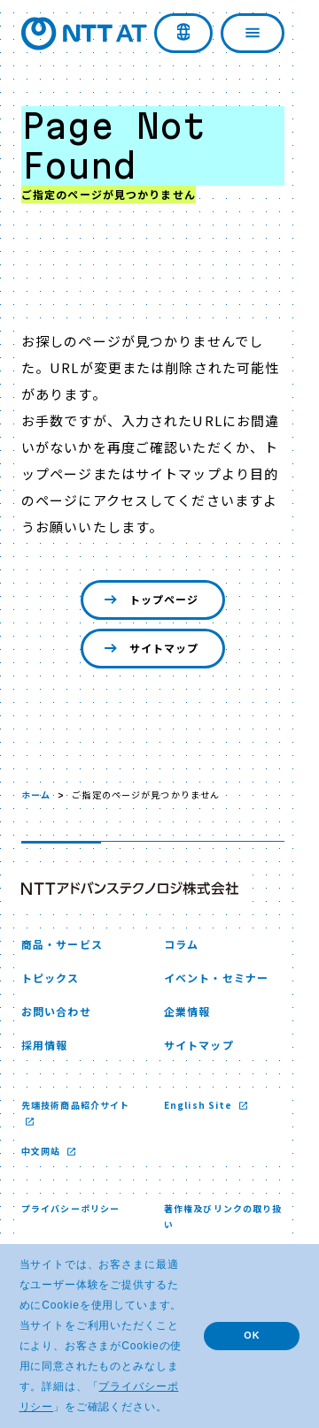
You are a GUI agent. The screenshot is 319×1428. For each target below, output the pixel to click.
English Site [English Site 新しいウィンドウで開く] (200, 1104)
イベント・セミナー (216, 977)
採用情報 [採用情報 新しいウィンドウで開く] (44, 1044)
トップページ (150, 600)
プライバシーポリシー (70, 1208)
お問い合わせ (56, 1011)
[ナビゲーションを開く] (252, 33)
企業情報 (187, 1011)
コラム (181, 943)
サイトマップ (150, 648)
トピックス (50, 977)
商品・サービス (62, 943)
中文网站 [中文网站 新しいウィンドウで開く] (42, 1150)
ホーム (36, 794)
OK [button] (252, 1335)
